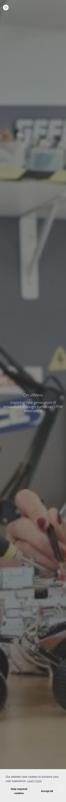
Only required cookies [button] (19, 791)
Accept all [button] (47, 791)
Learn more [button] (34, 780)
